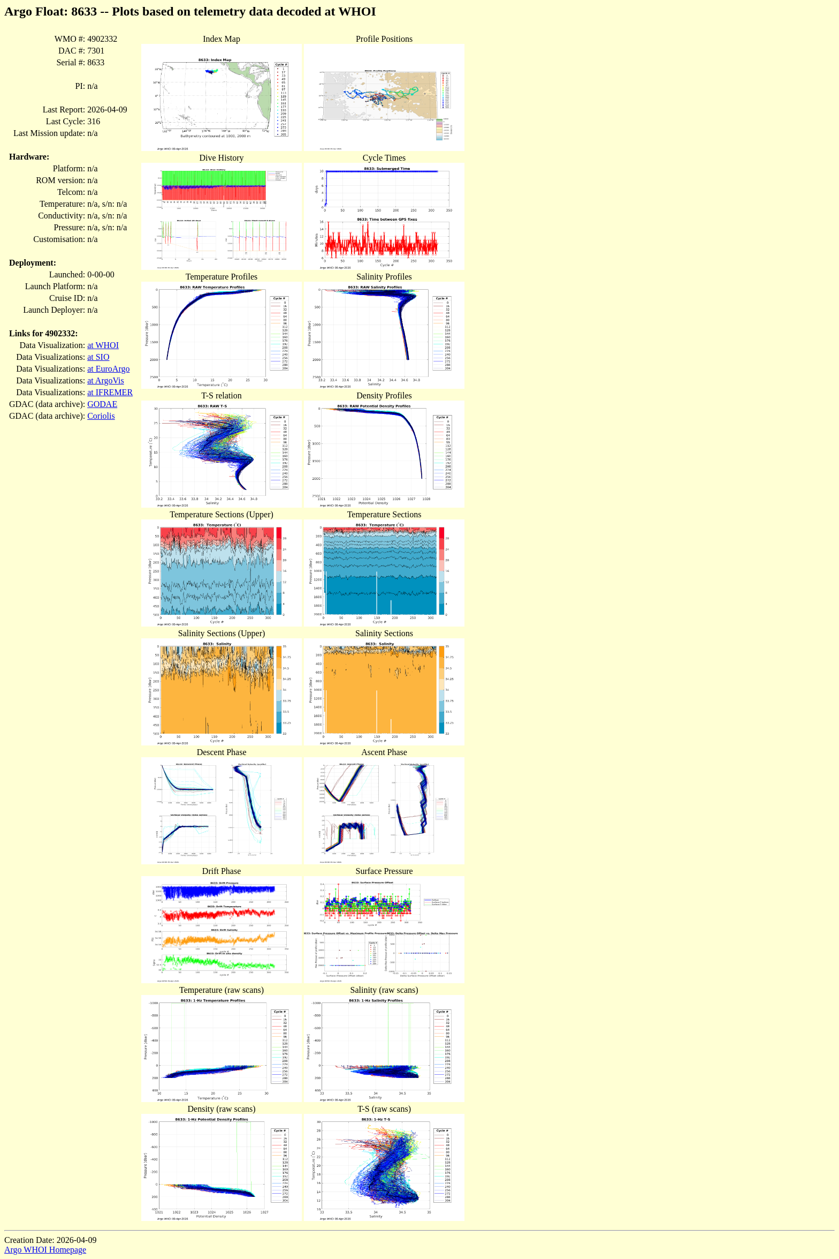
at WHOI (103, 345)
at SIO (98, 356)
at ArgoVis (105, 380)
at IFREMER (110, 392)
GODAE (102, 404)
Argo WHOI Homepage (45, 1249)
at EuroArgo (108, 368)
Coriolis (101, 415)
